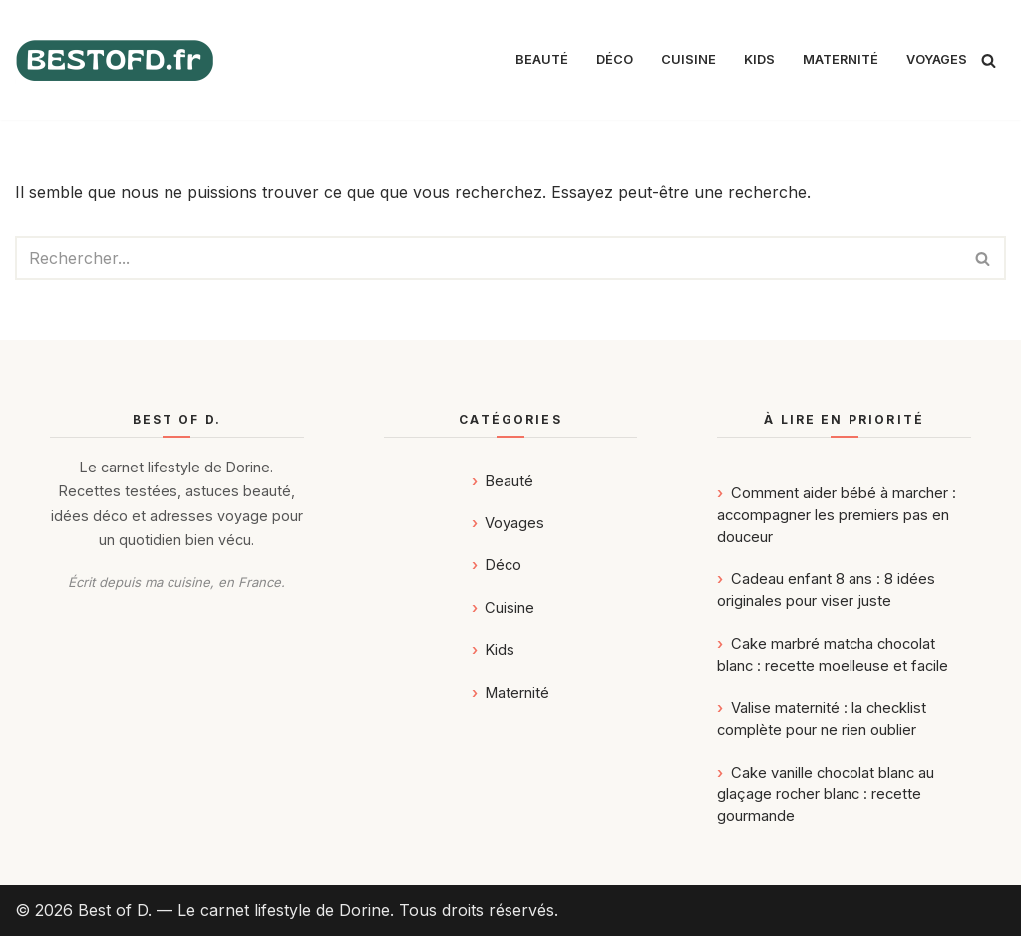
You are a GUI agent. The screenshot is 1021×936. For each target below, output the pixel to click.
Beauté (541, 59)
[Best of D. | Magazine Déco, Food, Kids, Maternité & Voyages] (114, 60)
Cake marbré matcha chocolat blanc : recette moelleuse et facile (832, 655)
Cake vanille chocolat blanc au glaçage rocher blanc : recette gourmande (825, 794)
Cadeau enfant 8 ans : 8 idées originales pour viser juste (825, 590)
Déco (614, 59)
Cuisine (688, 59)
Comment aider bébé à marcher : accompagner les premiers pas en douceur (836, 515)
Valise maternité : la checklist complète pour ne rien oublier (821, 719)
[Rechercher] (988, 60)
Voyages (936, 59)
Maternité (840, 59)
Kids (759, 59)
